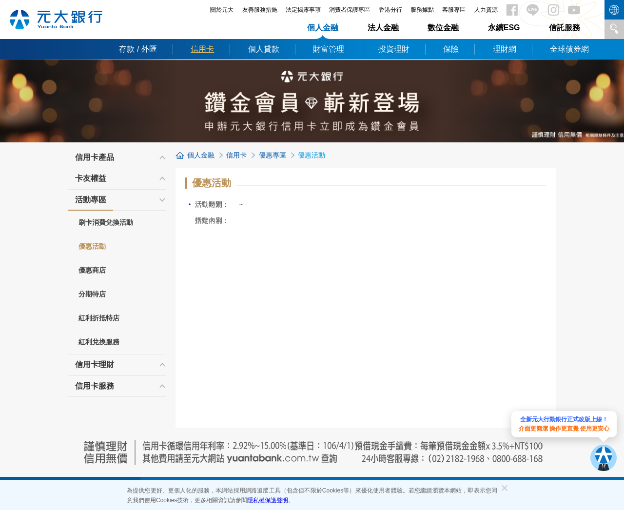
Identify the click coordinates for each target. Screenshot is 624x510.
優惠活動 (92, 246)
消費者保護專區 (349, 9)
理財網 (504, 49)
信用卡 (202, 49)
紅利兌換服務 (98, 342)
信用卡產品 (94, 157)
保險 (451, 49)
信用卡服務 (94, 386)
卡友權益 (90, 178)
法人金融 (383, 27)
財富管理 (328, 49)
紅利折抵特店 (98, 318)
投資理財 (394, 49)
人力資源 (486, 9)
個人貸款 (263, 49)
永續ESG (504, 27)
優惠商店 (92, 270)
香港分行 (390, 9)
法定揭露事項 (303, 9)
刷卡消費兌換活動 (105, 222)
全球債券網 (569, 49)
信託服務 (564, 27)
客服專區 (454, 9)
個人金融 (322, 27)
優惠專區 (272, 155)
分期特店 (92, 294)
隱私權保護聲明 (267, 500)
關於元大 (222, 9)
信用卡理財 (94, 364)
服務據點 (422, 9)
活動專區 (90, 203)
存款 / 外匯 (137, 49)
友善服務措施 (259, 9)
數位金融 (443, 27)
